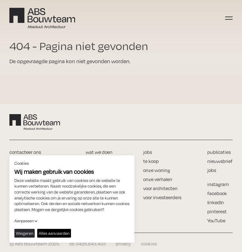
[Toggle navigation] (229, 18)
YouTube (216, 220)
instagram (218, 184)
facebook (217, 193)
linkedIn (215, 202)
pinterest (217, 211)
